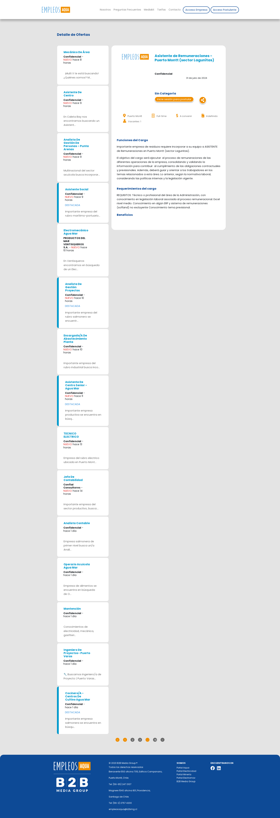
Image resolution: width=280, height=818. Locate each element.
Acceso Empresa (196, 10)
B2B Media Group (186, 781)
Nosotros (105, 9)
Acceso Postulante (224, 10)
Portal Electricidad (186, 771)
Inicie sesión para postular (174, 99)
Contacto (175, 9)
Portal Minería (184, 774)
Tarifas (161, 9)
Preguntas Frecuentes (127, 9)
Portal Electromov (186, 777)
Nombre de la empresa (56, 9)
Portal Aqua (183, 767)
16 (155, 739)
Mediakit (149, 9)
